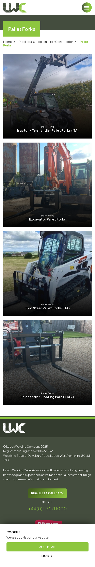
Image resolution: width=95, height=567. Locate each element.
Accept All (47, 547)
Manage (47, 556)
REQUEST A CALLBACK (47, 493)
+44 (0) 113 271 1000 (47, 508)
